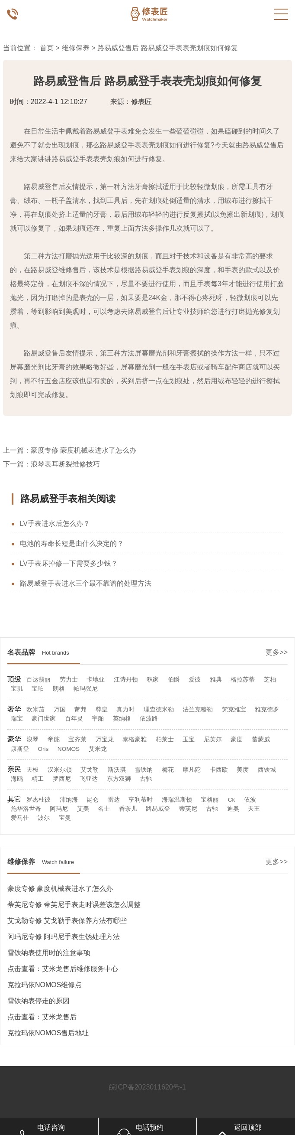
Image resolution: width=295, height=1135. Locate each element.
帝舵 (54, 739)
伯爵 (174, 679)
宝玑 (17, 688)
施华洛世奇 (26, 809)
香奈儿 (128, 809)
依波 (250, 799)
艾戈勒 (89, 769)
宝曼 (65, 818)
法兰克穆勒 (198, 709)
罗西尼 (62, 779)
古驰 (146, 779)
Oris (43, 749)
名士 (104, 809)
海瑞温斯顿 (177, 799)
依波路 (149, 718)
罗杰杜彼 (38, 799)
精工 (38, 779)
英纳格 (122, 718)
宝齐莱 (77, 739)
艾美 (83, 809)
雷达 (114, 799)
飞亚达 (89, 779)
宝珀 (38, 688)
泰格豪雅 (134, 739)
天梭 (32, 769)
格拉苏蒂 (243, 679)
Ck (231, 799)
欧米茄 (35, 709)
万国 (60, 709)
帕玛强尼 (86, 688)
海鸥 (17, 779)
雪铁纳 (144, 769)
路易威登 (158, 809)
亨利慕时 (140, 799)
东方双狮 (119, 779)
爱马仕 (20, 818)
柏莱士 (165, 739)
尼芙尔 (213, 739)
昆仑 (93, 799)
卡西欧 (219, 769)
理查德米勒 (159, 709)
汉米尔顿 (60, 769)
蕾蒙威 (261, 739)
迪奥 (233, 809)
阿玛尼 (59, 809)
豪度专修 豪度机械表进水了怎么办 (83, 450)
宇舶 (98, 718)
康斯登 (20, 749)
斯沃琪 (117, 769)
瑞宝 (17, 718)
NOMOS (69, 749)
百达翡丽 (38, 679)
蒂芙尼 (188, 809)
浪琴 (32, 739)
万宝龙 (105, 739)
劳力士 (69, 679)
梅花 (168, 769)
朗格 (59, 688)
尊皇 (102, 709)
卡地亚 (96, 679)
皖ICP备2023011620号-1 (147, 1087)
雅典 (216, 679)
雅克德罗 (267, 709)
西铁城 (267, 769)
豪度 (237, 739)
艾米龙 (98, 749)
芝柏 (270, 679)
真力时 (125, 709)
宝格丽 (210, 799)
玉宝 (189, 739)
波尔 (44, 818)
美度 (243, 769)
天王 (254, 809)
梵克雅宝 (234, 709)
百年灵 (74, 718)
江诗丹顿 (126, 679)
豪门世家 (44, 718)
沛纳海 (69, 799)
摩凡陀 (192, 769)
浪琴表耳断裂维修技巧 (65, 464)
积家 (153, 679)
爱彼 (195, 679)
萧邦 (80, 709)
